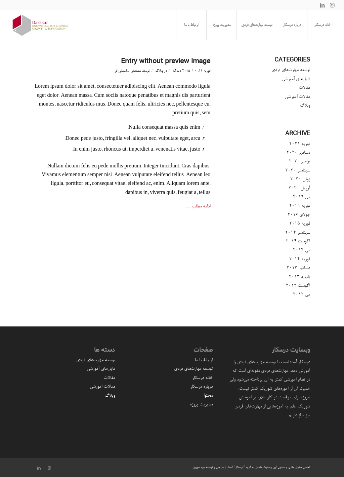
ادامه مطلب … (197, 206)
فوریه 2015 (299, 224)
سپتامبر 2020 (297, 170)
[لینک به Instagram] (332, 5)
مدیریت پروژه (201, 404)
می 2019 (301, 197)
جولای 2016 (299, 215)
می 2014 (301, 250)
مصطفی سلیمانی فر (128, 71)
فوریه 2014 (299, 259)
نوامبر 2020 (299, 161)
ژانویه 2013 (299, 277)
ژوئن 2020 (300, 179)
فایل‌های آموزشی (296, 79)
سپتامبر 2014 (297, 233)
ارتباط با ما (204, 360)
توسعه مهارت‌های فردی (290, 70)
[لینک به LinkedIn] (322, 5)
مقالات (304, 88)
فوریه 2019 (299, 206)
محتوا (208, 396)
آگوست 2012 (298, 286)
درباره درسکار (201, 387)
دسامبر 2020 (298, 153)
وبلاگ (159, 71)
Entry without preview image (165, 61)
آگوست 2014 (298, 241)
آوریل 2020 (299, 188)
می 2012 (301, 294)
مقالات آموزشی (297, 97)
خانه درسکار (202, 378)
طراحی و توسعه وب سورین (208, 467)
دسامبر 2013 (298, 268)
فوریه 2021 (299, 144)
